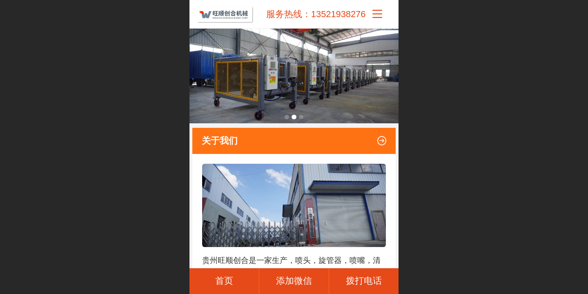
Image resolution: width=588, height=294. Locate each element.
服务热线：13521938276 (316, 14)
